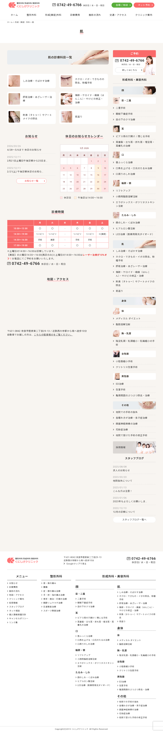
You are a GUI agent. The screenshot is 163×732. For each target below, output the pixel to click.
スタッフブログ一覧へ (134, 519)
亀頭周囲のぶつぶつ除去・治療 (133, 395)
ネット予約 (144, 5)
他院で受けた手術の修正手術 (131, 435)
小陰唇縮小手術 (124, 361)
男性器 (121, 676)
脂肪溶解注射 (123, 324)
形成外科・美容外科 (115, 576)
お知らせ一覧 (31, 181)
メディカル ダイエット (128, 318)
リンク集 (13, 622)
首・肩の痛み (49, 583)
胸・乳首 (122, 650)
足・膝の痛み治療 (51, 591)
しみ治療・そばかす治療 (129, 251)
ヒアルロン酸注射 (125, 228)
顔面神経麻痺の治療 (127, 423)
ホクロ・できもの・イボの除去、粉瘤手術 (135, 258)
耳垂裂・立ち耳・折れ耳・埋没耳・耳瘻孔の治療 (135, 144)
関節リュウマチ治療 (53, 603)
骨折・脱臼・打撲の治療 (55, 599)
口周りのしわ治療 (125, 174)
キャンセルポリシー (18, 618)
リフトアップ (123, 190)
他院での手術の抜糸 (127, 412)
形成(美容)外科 (53, 15)
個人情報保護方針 (17, 614)
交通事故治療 (49, 607)
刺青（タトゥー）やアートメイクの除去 (135, 283)
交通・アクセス (118, 15)
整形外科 (31, 15)
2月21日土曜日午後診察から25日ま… (27, 160)
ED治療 (120, 384)
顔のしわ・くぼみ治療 (128, 222)
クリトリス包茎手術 (127, 367)
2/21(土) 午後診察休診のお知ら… (25, 171)
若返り (119, 291)
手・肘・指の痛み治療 (54, 595)
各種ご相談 (122, 5)
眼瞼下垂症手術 (124, 114)
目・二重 (80, 594)
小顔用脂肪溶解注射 (127, 196)
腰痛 (45, 587)
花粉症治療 (122, 429)
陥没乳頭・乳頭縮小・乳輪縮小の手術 (135, 343)
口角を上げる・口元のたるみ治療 (134, 168)
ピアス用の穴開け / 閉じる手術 (133, 136)
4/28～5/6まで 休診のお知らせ (24, 149)
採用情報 (121, 447)
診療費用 (75, 15)
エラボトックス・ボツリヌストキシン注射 (135, 204)
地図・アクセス (16, 595)
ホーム (14, 15)
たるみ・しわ (82, 672)
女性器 (121, 661)
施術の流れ (95, 15)
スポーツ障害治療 (51, 611)
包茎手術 (121, 389)
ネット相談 (14, 611)
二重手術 (121, 108)
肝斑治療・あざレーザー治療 (131, 266)
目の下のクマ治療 (125, 119)
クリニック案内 (143, 15)
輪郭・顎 (80, 650)
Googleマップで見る (76, 564)
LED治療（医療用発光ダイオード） (135, 234)
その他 (121, 696)
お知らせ (13, 583)
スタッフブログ (16, 607)
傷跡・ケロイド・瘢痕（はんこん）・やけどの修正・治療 (133, 274)
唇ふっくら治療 (124, 162)
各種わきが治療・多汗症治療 (131, 418)
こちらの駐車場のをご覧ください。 (53, 334)
